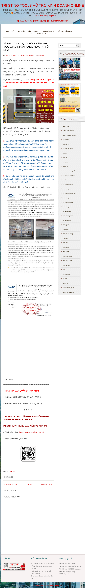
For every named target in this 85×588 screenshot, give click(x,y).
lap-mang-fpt (67, 189)
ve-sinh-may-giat (68, 287)
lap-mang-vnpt (67, 207)
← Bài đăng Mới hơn (10, 484)
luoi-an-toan (67, 211)
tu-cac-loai (66, 274)
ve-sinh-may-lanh (68, 292)
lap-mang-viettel (68, 202)
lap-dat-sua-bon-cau (69, 175)
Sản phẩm (21, 31)
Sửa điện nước (49, 31)
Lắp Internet (34, 31)
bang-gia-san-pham (69, 135)
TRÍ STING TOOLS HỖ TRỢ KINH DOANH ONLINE (42, 5)
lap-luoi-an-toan (68, 184)
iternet (65, 157)
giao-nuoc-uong (68, 148)
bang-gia (66, 126)
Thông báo (41, 34)
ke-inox (65, 166)
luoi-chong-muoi (68, 216)
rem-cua (65, 243)
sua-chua (66, 252)
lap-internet (66, 180)
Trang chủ (9, 31)
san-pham (66, 247)
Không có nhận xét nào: (27, 55)
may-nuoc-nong (68, 234)
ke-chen (65, 162)
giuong (65, 153)
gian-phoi (66, 144)
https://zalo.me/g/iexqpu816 (45, 16)
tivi (64, 270)
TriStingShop (39, 21)
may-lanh (66, 229)
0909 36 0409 (24, 21)
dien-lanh (66, 139)
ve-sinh (65, 283)
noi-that (65, 238)
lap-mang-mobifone (69, 193)
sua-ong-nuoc (67, 261)
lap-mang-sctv (67, 198)
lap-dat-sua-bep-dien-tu (70, 171)
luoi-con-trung (67, 220)
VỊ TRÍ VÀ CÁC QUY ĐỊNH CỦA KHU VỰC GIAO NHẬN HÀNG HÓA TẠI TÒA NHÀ (26, 46)
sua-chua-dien (67, 256)
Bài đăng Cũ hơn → (47, 484)
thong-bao (41, 55)
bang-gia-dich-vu (68, 130)
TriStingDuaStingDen (57, 21)
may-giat (66, 225)
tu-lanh (65, 278)
